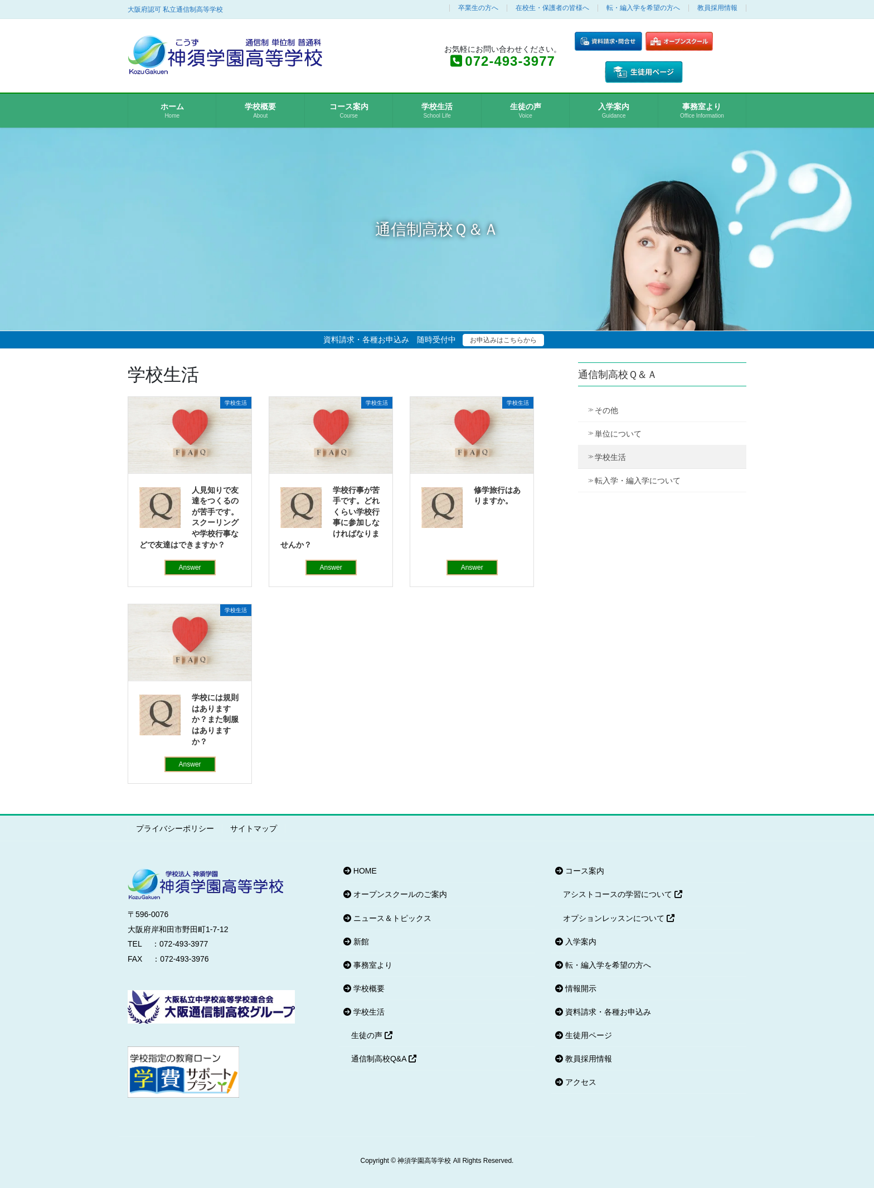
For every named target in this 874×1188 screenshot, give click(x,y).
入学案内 (575, 941)
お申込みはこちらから (503, 340)
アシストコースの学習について (622, 894)
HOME (360, 870)
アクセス (575, 1082)
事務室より (367, 965)
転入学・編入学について (638, 480)
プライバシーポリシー (175, 828)
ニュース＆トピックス (387, 918)
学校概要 (364, 988)
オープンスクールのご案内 (395, 894)
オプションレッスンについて (618, 918)
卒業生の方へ (478, 8)
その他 (606, 410)
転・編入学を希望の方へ (643, 8)
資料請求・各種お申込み (603, 1011)
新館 (356, 941)
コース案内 (579, 870)
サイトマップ (253, 828)
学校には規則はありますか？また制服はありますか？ (215, 719)
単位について (618, 433)
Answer (190, 567)
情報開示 (575, 988)
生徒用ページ (583, 1035)
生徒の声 (371, 1035)
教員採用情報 (717, 8)
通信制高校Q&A (383, 1058)
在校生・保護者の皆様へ (552, 8)
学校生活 (610, 457)
